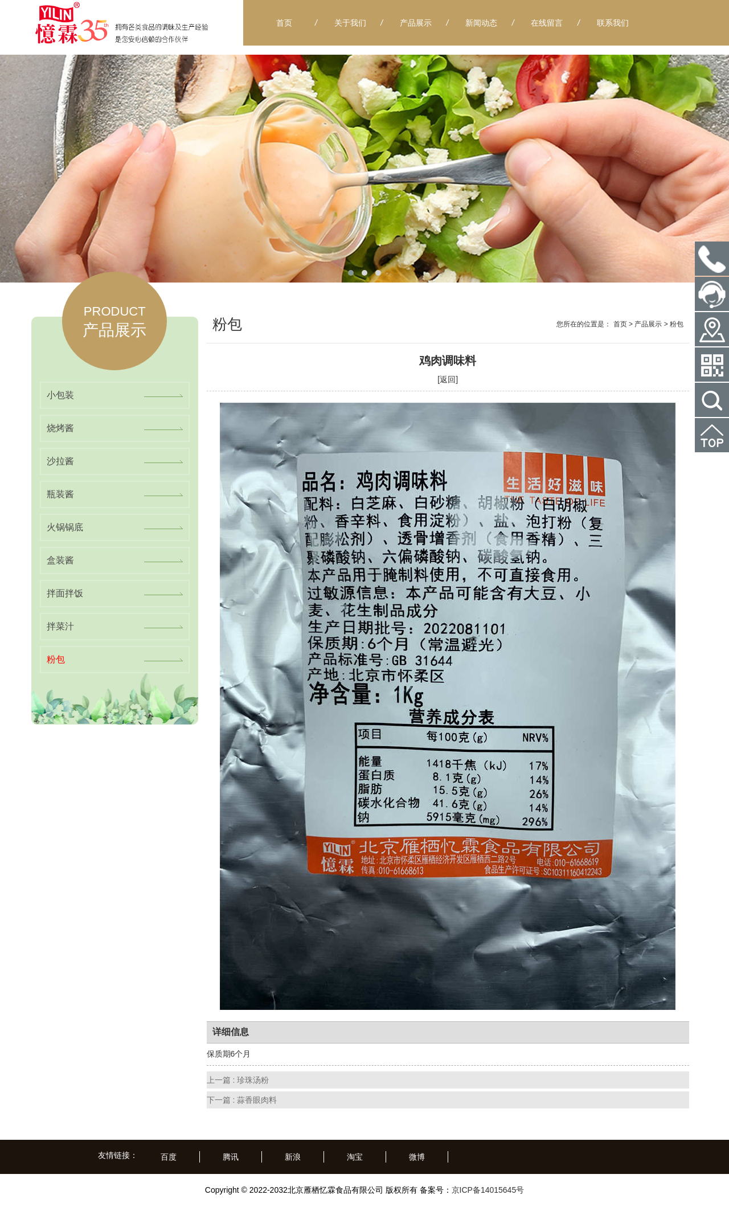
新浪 (293, 1156)
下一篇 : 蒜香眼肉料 (242, 1099)
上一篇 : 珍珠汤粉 (238, 1080)
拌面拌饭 (65, 593)
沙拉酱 (60, 461)
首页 (620, 324)
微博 (417, 1156)
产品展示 (648, 324)
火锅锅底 (65, 527)
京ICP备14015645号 (488, 1189)
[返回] (447, 379)
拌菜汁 (60, 626)
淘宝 (355, 1156)
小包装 (60, 395)
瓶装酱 (60, 494)
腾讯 (231, 1156)
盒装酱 (60, 560)
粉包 (56, 659)
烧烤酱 (60, 428)
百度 (169, 1156)
